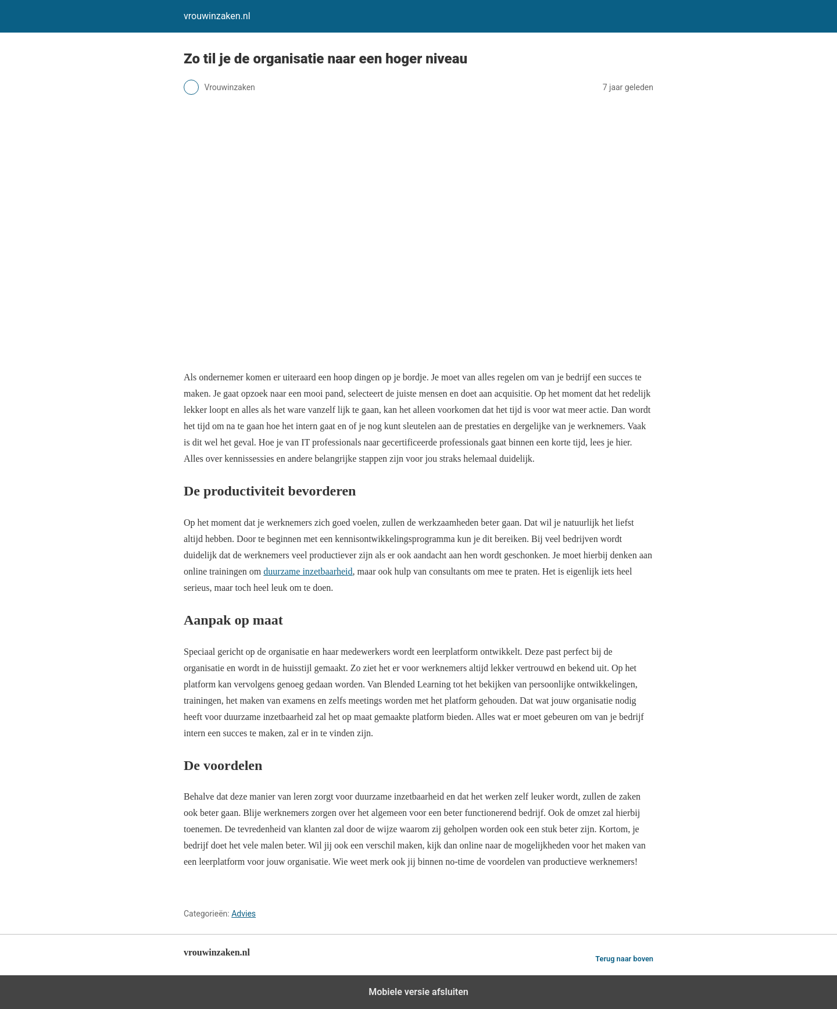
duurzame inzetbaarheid (307, 571)
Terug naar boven (624, 958)
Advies (243, 913)
